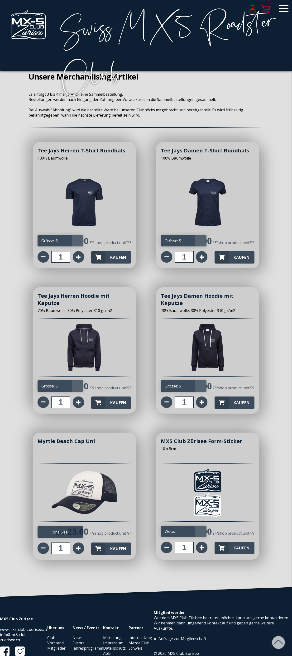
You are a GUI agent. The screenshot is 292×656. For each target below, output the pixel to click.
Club (51, 637)
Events (78, 643)
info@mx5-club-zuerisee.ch (14, 637)
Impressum (113, 643)
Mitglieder (56, 648)
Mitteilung (112, 637)
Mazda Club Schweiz (139, 645)
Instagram (22, 651)
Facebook (7, 651)
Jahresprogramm (87, 648)
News (77, 637)
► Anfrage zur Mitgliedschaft (180, 638)
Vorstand (55, 643)
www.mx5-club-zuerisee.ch (23, 629)
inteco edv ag (140, 637)
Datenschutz (114, 648)
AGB (107, 653)
